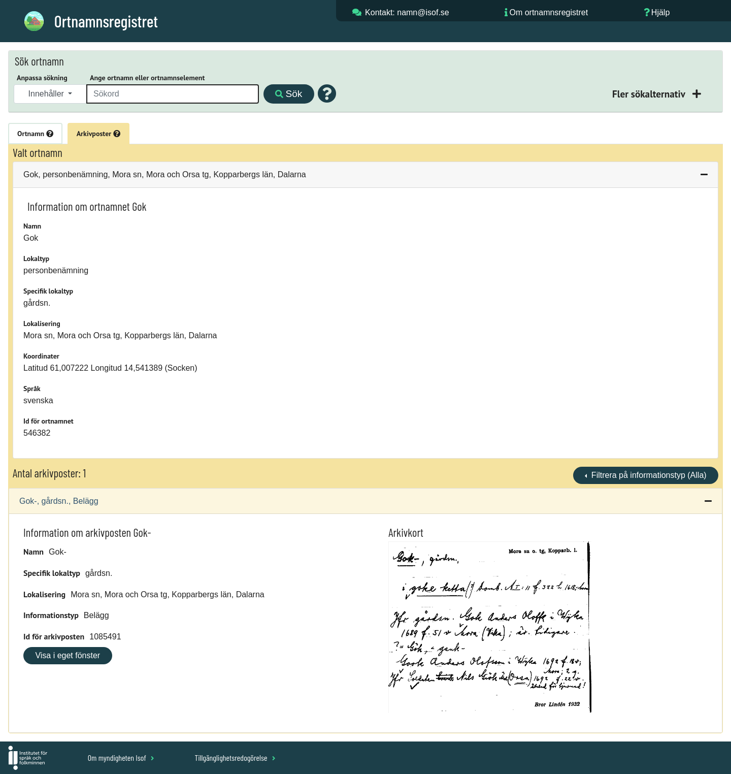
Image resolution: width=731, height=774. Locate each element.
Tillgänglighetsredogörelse (234, 757)
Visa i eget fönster (67, 655)
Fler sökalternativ (649, 93)
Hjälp (660, 12)
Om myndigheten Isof (121, 757)
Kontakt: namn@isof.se (407, 12)
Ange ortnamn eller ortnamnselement (147, 77)
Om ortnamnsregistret (548, 12)
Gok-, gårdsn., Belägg (58, 501)
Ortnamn (35, 133)
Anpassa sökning (42, 77)
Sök (288, 93)
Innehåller (47, 93)
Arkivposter (98, 133)
